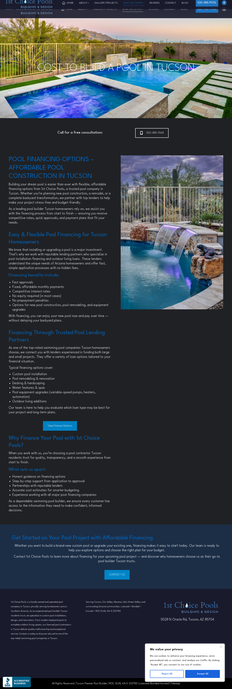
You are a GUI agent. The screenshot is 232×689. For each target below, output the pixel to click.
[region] (185, 663)
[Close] (221, 646)
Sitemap (175, 683)
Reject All (167, 674)
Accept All (202, 674)
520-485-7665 (152, 133)
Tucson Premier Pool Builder (91, 683)
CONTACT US (117, 574)
